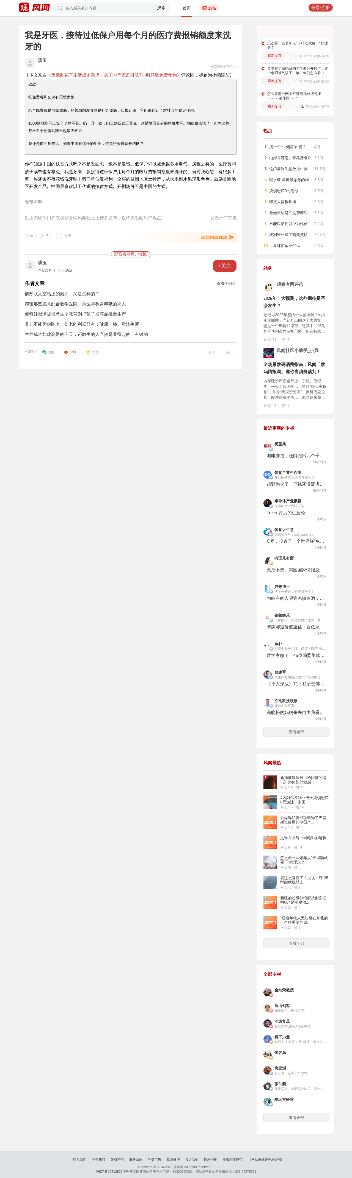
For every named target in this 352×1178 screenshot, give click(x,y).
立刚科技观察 (286, 701)
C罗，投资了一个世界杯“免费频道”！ (295, 541)
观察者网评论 (290, 284)
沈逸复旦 (282, 1021)
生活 (45, 236)
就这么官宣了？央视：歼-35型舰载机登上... (304, 880)
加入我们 (192, 1160)
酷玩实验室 (284, 1100)
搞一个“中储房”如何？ (287, 147)
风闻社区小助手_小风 (297, 350)
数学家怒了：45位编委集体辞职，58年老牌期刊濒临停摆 (295, 655)
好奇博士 (282, 587)
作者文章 (35, 283)
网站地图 (210, 1160)
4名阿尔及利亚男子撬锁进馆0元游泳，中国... (304, 799)
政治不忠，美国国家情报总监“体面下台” (295, 569)
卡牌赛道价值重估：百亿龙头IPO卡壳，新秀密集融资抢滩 (295, 627)
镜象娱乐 (282, 615)
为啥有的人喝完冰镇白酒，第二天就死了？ (295, 598)
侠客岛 (280, 1053)
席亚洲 (280, 1068)
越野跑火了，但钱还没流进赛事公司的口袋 (295, 484)
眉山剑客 (282, 1006)
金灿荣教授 (284, 990)
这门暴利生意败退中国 (288, 169)
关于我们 (98, 1160)
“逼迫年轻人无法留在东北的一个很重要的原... (304, 920)
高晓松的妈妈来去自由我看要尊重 (295, 712)
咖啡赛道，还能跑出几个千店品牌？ (295, 455)
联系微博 (173, 1160)
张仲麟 (280, 1084)
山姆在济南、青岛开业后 (290, 158)
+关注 (224, 266)
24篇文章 (44, 270)
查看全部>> (227, 283)
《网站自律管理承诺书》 (266, 1160)
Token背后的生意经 (286, 512)
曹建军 (280, 672)
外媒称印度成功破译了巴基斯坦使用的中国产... (303, 820)
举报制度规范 (233, 1160)
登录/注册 (320, 7)
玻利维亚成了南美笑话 (288, 234)
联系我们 (79, 1160)
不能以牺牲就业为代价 (288, 223)
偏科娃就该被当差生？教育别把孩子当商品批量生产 (75, 314)
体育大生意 (284, 530)
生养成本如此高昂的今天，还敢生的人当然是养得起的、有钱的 (86, 334)
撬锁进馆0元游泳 (283, 191)
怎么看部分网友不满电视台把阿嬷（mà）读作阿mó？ (294, 96)
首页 (187, 8)
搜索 (161, 7)
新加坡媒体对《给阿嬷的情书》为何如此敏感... (303, 779)
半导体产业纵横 (287, 501)
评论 (269, 339)
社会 (30, 236)
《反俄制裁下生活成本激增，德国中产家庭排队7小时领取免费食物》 (114, 75)
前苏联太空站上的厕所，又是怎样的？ (62, 293)
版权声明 (117, 1160)
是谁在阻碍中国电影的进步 (303, 838)
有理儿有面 (284, 558)
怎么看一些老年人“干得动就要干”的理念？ (297, 45)
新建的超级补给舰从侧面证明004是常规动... (303, 900)
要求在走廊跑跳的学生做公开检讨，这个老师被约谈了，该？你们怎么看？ (297, 70)
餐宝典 (280, 444)
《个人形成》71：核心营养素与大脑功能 (295, 684)
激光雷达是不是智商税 (288, 212)
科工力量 (282, 1037)
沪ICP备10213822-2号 (112, 1172)
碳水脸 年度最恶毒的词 (289, 180)
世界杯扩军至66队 (285, 245)
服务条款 (135, 1160)
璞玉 (42, 60)
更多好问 (312, 32)
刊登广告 (154, 1160)
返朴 (278, 644)
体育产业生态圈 (287, 473)
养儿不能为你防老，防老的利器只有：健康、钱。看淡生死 (82, 324)
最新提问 (274, 56)
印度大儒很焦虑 (282, 201)
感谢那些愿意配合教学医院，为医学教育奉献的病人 (75, 304)
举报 (67, 236)
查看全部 (296, 732)
